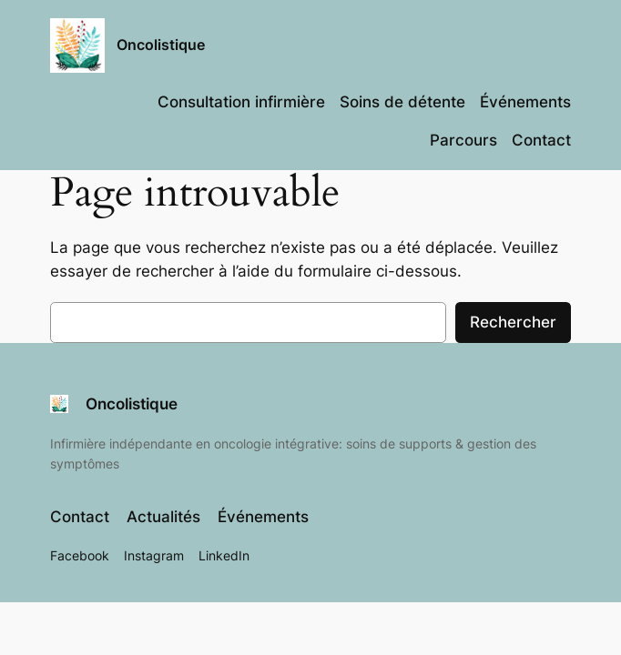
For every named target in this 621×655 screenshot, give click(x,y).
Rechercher (513, 322)
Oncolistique (161, 45)
